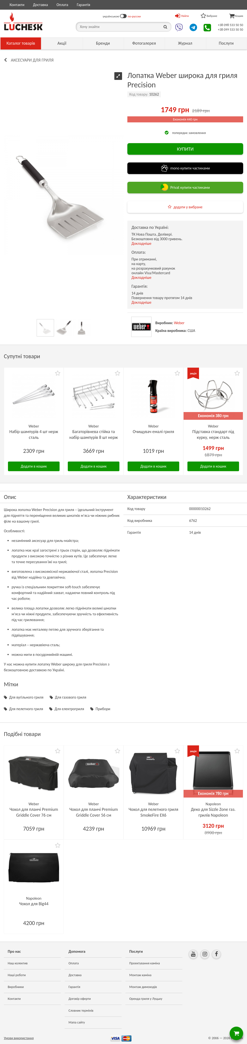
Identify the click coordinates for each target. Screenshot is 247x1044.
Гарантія (83, 4)
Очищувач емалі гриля (153, 431)
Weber (179, 323)
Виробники (16, 987)
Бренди (103, 43)
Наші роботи (17, 975)
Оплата (62, 4)
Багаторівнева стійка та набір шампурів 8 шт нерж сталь (93, 437)
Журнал (185, 43)
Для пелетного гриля (26, 709)
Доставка (40, 4)
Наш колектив (18, 963)
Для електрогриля (69, 709)
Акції (61, 43)
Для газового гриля (70, 697)
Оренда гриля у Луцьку (145, 999)
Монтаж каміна (140, 975)
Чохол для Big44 (33, 903)
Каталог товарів (21, 43)
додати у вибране (187, 207)
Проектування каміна (144, 963)
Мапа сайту (77, 1022)
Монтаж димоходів (143, 987)
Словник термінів (81, 1011)
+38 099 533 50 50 (230, 30)
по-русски (134, 16)
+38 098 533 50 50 (230, 25)
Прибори (103, 709)
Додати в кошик (34, 466)
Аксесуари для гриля (32, 60)
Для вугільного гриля (26, 697)
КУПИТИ (185, 149)
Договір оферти (80, 999)
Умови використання (19, 1038)
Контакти (17, 4)
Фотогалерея (144, 43)
